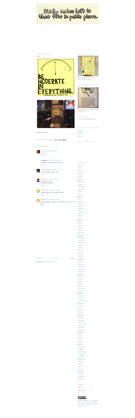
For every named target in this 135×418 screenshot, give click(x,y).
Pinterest (80, 136)
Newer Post (39, 258)
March (79, 169)
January (80, 181)
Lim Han (43, 190)
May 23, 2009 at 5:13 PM (56, 169)
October (80, 184)
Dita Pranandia (45, 169)
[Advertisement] (67, 38)
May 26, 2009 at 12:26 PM (52, 190)
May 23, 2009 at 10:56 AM (54, 160)
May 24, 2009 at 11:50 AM (51, 179)
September (80, 186)
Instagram (80, 132)
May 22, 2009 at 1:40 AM (50, 151)
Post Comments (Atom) (49, 262)
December (80, 235)
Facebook (80, 130)
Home (56, 258)
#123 (38, 57)
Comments (82, 390)
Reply (42, 155)
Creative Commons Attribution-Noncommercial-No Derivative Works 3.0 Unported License (88, 404)
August (79, 164)
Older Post (72, 258)
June (79, 167)
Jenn (42, 151)
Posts (81, 387)
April (79, 179)
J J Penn (90, 400)
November (80, 208)
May (79, 177)
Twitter (79, 134)
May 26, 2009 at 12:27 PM (52, 199)
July (79, 191)
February (80, 172)
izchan (42, 179)
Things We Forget (82, 400)
